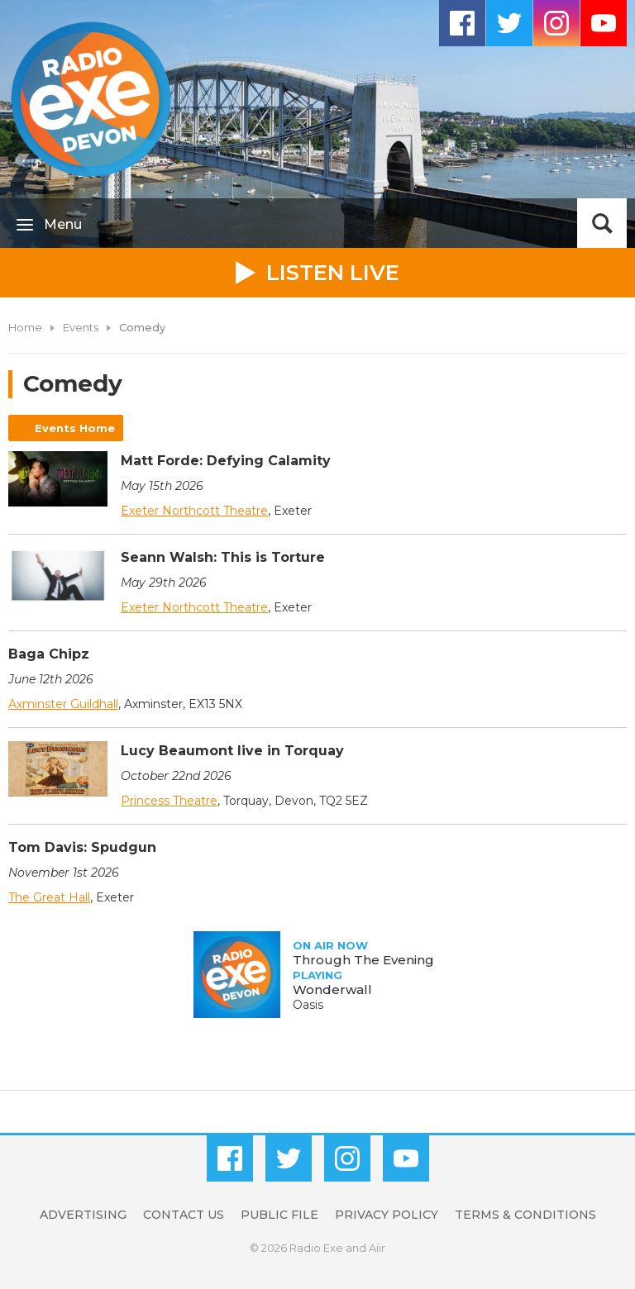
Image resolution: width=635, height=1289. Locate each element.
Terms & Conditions (525, 1214)
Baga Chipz (48, 654)
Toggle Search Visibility (602, 223)
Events (80, 327)
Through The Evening (363, 960)
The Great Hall (49, 897)
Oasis (308, 1004)
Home (25, 327)
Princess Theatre (169, 800)
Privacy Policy (386, 1214)
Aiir (377, 1247)
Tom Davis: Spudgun (82, 847)
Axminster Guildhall (63, 704)
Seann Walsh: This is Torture (223, 557)
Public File (279, 1214)
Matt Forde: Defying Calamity (226, 461)
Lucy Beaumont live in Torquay (232, 751)
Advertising (83, 1214)
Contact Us (183, 1214)
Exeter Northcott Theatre (194, 510)
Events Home (75, 428)
